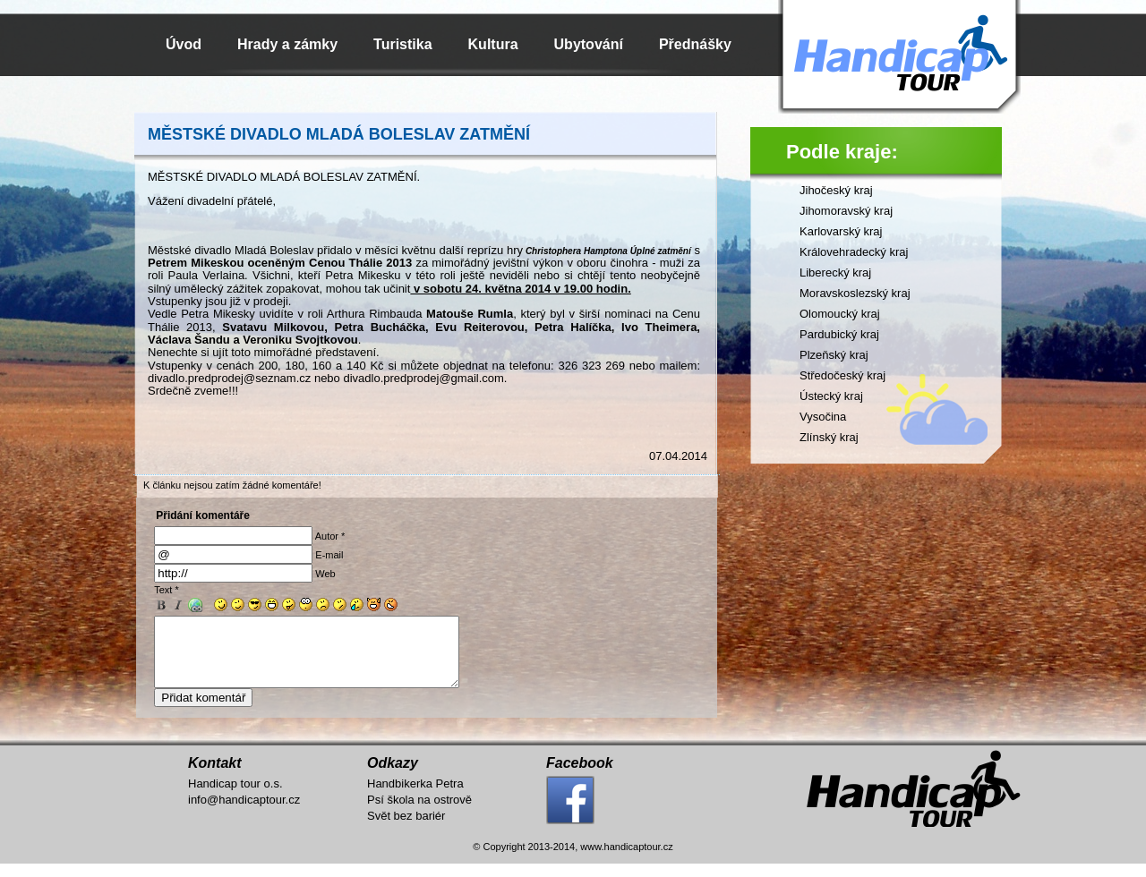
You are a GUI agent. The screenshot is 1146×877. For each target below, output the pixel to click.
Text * (166, 589)
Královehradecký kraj (854, 252)
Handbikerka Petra (415, 797)
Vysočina (823, 416)
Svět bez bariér (406, 829)
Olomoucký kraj (840, 313)
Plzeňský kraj (834, 355)
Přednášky (695, 44)
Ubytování (588, 44)
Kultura (493, 44)
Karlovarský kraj (841, 231)
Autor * (330, 536)
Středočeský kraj (842, 375)
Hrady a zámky (287, 44)
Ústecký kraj (831, 396)
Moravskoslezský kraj (855, 293)
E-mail (329, 554)
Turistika (402, 44)
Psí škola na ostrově (419, 813)
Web (325, 573)
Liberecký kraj (835, 272)
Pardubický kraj (839, 334)
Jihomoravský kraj (846, 210)
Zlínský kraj (829, 437)
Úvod (183, 44)
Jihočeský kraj (836, 190)
